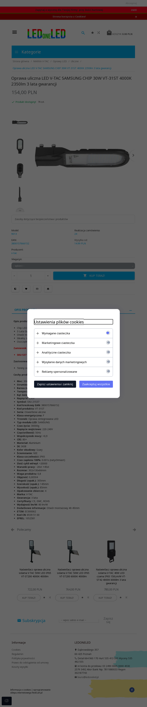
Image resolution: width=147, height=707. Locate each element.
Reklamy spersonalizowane (59, 372)
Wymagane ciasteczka (56, 333)
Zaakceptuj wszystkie (96, 384)
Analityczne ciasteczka (56, 352)
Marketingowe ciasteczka (58, 343)
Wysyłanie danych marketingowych (64, 362)
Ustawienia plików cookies (59, 321)
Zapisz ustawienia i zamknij (55, 384)
